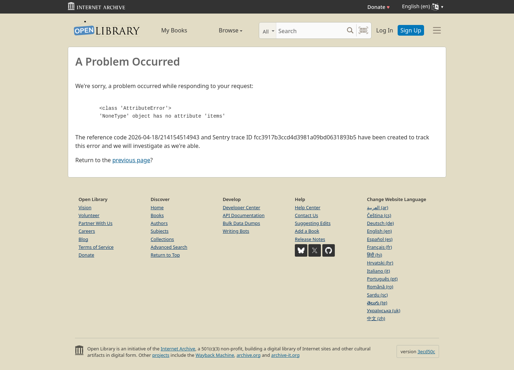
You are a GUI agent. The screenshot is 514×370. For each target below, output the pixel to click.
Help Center (308, 207)
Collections (162, 239)
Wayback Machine (215, 355)
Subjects (159, 231)
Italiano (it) (378, 271)
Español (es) (380, 239)
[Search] (310, 30)
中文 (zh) (376, 318)
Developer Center (241, 207)
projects (160, 355)
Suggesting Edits (313, 223)
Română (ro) (380, 286)
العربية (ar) (377, 207)
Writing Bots (236, 231)
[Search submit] (350, 30)
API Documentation (243, 215)
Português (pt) (382, 279)
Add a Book (307, 231)
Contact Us (306, 215)
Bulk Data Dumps (241, 223)
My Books (174, 30)
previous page (131, 160)
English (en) (379, 231)
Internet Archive (178, 348)
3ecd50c (426, 351)
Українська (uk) (383, 310)
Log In (384, 30)
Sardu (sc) (377, 295)
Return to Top (165, 255)
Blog (83, 239)
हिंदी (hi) (374, 255)
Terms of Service (96, 247)
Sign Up (410, 30)
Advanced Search (169, 247)
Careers (87, 231)
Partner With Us (95, 223)
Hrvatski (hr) (380, 262)
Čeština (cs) (379, 215)
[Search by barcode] (363, 30)
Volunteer (89, 215)
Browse (222, 30)
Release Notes (310, 239)
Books (157, 215)
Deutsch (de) (380, 223)
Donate (378, 7)
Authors (159, 223)
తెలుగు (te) (377, 302)
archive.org (249, 355)
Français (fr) (379, 247)
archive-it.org (285, 355)
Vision (85, 207)
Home (157, 207)
